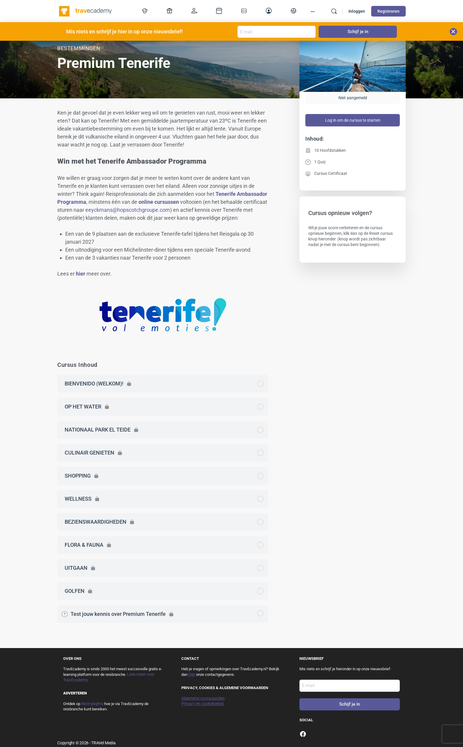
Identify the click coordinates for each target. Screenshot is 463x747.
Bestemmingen (78, 48)
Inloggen (356, 11)
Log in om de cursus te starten (352, 120)
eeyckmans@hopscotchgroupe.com (127, 210)
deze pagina (92, 703)
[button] (453, 31)
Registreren (388, 11)
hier (80, 274)
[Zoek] (334, 11)
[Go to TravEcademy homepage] (85, 10)
